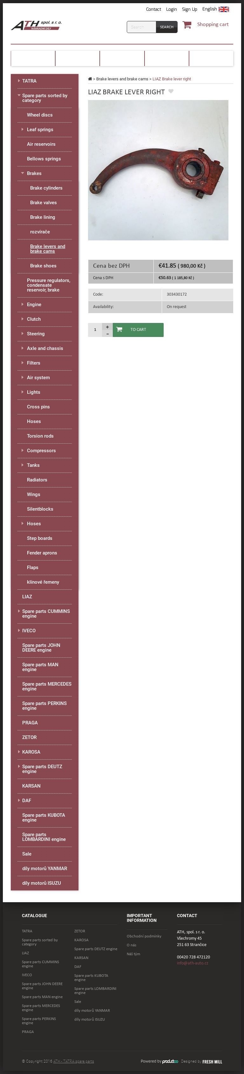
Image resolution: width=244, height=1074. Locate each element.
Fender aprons (42, 553)
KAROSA (31, 752)
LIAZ (27, 597)
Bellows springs (44, 159)
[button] (216, 9)
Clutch (34, 319)
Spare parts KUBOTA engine (43, 817)
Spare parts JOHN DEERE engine (41, 647)
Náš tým (133, 954)
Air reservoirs (41, 144)
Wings (33, 494)
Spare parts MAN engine (40, 667)
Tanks (33, 465)
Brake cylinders (46, 188)
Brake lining (42, 217)
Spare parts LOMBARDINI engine (44, 837)
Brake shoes (43, 266)
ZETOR (29, 737)
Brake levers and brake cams (122, 79)
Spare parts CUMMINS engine (46, 613)
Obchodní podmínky (144, 936)
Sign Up (189, 9)
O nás (131, 945)
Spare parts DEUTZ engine (42, 769)
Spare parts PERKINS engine (44, 706)
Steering (36, 334)
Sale (26, 854)
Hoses (34, 421)
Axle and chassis (45, 348)
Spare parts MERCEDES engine (46, 686)
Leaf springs (40, 129)
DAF (26, 800)
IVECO (29, 631)
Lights (33, 392)
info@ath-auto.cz (192, 963)
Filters (33, 363)
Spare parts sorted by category (44, 98)
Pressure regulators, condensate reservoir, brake (48, 285)
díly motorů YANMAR (44, 868)
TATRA (29, 81)
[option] (158, 170)
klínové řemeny (43, 582)
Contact (153, 9)
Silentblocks (40, 509)
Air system (38, 377)
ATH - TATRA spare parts (73, 1061)
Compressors (41, 450)
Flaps (32, 567)
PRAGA (30, 723)
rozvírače (40, 232)
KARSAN (31, 786)
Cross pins (38, 407)
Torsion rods (40, 436)
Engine (34, 304)
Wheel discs (40, 115)
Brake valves (43, 202)
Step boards (39, 538)
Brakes (34, 173)
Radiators (37, 480)
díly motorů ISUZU (41, 883)
